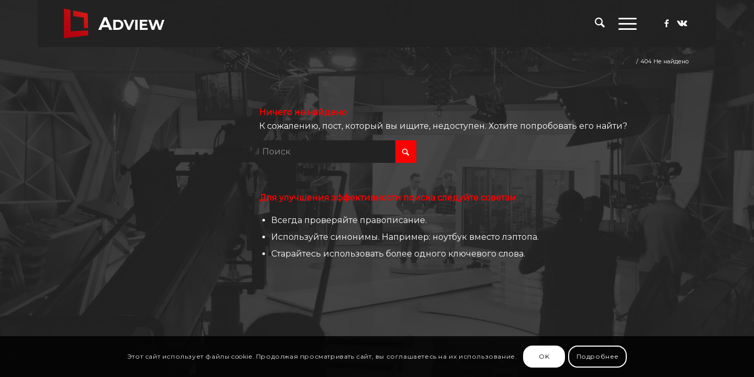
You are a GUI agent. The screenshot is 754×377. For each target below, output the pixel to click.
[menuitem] (600, 24)
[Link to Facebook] (666, 23)
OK (544, 356)
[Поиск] (600, 24)
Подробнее (597, 356)
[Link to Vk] (682, 23)
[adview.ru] (114, 24)
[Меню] (624, 24)
